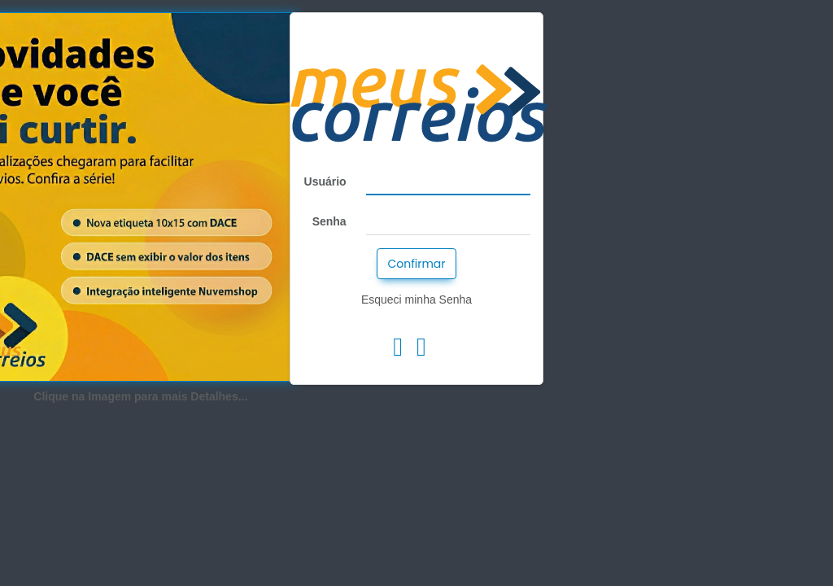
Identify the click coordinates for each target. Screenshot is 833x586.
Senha (329, 221)
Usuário (325, 181)
